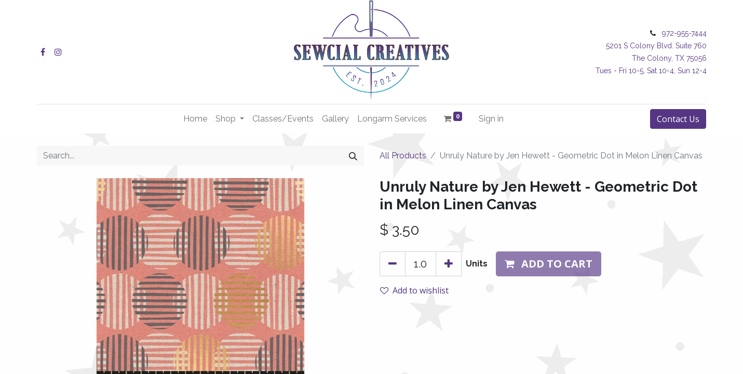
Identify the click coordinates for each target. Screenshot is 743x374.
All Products (403, 156)
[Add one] (449, 263)
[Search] (353, 156)
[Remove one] (393, 263)
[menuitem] (195, 119)
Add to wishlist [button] (414, 290)
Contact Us (678, 119)
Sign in (491, 119)
